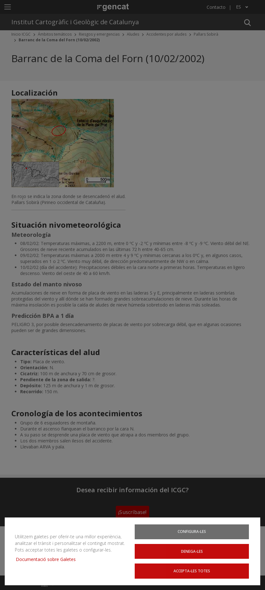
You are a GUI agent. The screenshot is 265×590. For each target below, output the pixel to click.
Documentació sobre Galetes (48, 559)
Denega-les (192, 550)
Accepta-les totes (192, 570)
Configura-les (192, 531)
